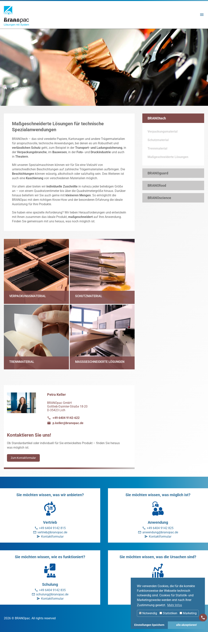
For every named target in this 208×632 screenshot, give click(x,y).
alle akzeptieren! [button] (186, 625)
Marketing (188, 613)
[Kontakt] (203, 617)
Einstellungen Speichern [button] (149, 625)
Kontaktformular (52, 536)
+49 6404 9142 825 (160, 528)
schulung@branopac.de (52, 594)
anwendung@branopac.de (160, 532)
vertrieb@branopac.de (52, 532)
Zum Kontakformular (23, 457)
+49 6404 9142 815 (52, 528)
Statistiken (168, 613)
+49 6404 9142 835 (52, 590)
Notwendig (148, 613)
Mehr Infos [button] (174, 605)
